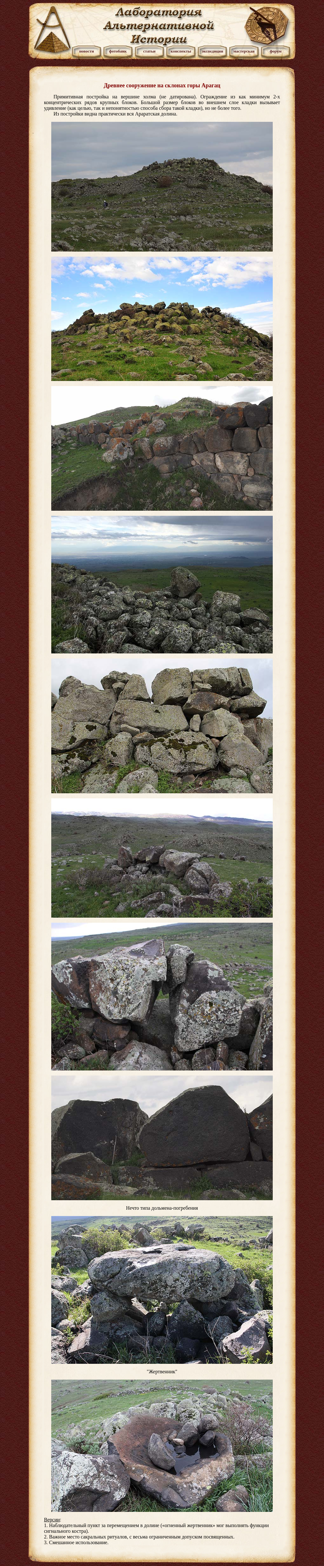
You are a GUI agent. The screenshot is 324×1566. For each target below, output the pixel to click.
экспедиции (212, 51)
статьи (149, 51)
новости (86, 51)
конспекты (181, 51)
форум (276, 51)
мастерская (243, 51)
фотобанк (118, 51)
